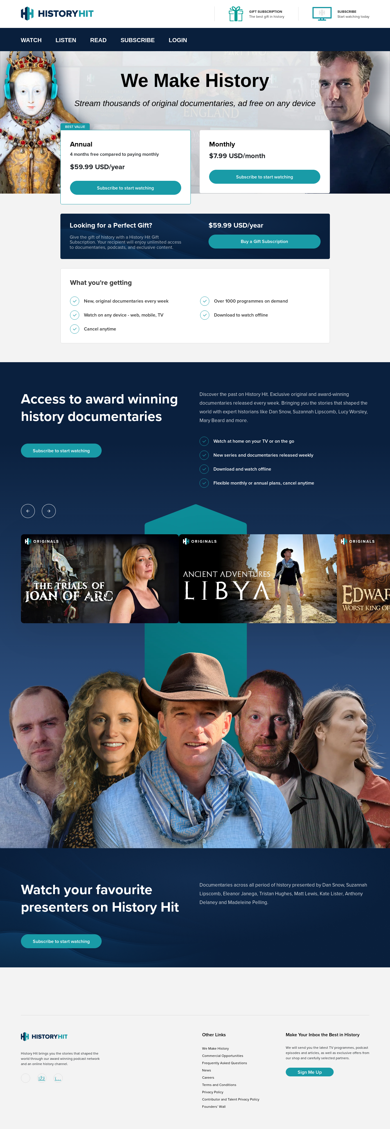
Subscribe (138, 40)
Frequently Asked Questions (224, 1063)
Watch (31, 40)
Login (178, 40)
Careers (208, 1077)
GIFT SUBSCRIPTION (265, 11)
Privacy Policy (212, 1092)
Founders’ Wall (214, 1106)
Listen (65, 40)
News (206, 1070)
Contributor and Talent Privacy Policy (230, 1099)
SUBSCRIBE (346, 11)
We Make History (215, 1048)
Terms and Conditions (219, 1084)
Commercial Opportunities (222, 1055)
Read (98, 40)
